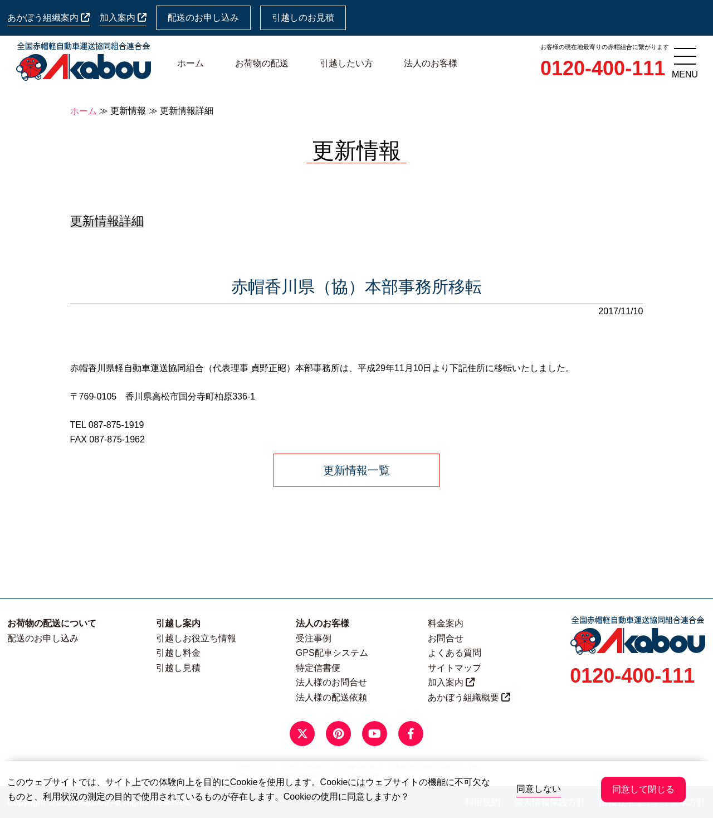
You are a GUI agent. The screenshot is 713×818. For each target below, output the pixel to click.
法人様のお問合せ (331, 682)
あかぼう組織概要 (469, 697)
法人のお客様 (430, 63)
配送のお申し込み (203, 17)
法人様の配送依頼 (331, 697)
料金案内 (445, 623)
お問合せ (445, 638)
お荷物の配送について (51, 623)
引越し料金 (178, 653)
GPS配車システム (332, 653)
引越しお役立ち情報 (196, 638)
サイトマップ (454, 668)
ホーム (190, 63)
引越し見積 (178, 668)
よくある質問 (454, 653)
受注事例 (313, 638)
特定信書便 (318, 668)
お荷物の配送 (262, 63)
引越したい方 (346, 63)
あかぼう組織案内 (48, 17)
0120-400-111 (602, 68)
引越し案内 (178, 623)
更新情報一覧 (356, 470)
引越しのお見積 (303, 17)
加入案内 (123, 17)
